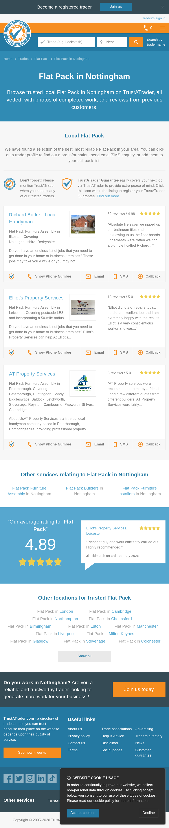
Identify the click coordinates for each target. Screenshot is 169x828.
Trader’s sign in (153, 18)
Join (116, 7)
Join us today (139, 689)
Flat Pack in (55, 611)
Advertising (144, 729)
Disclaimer (109, 743)
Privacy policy (79, 736)
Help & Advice (112, 736)
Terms (73, 750)
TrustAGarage (59, 801)
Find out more (108, 196)
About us (75, 729)
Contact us (76, 743)
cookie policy (104, 801)
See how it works (32, 752)
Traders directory (149, 736)
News (139, 743)
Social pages (111, 750)
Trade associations (116, 729)
